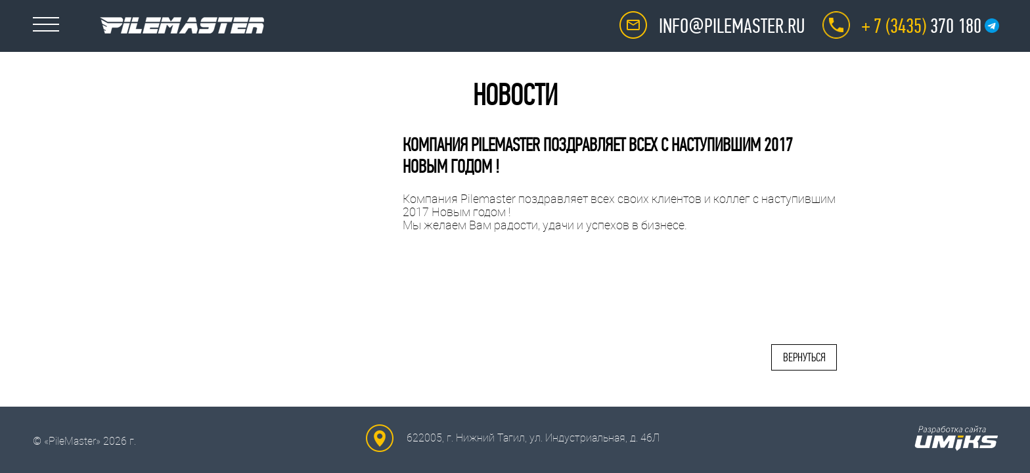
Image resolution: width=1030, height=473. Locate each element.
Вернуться (804, 357)
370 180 (921, 26)
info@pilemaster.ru (732, 26)
